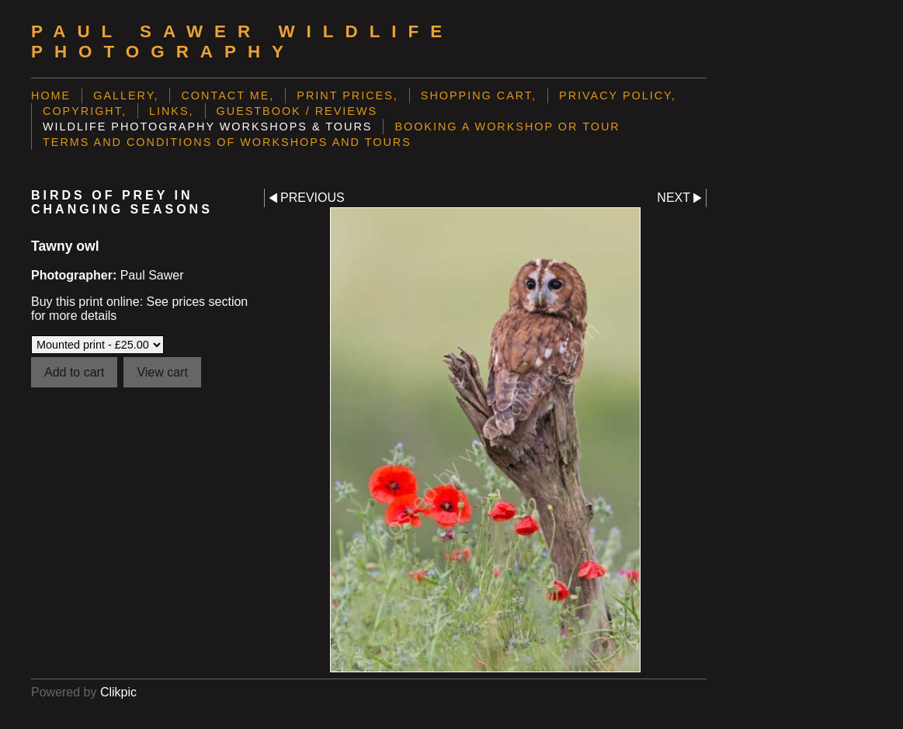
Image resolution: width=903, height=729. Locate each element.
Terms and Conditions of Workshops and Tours (227, 142)
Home (51, 95)
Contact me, (227, 95)
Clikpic (118, 692)
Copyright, (85, 111)
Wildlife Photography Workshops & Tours (207, 126)
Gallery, (125, 95)
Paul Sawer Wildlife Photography (242, 41)
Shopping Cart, (479, 95)
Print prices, (347, 95)
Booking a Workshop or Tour (507, 126)
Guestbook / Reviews (297, 111)
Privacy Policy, (617, 95)
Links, (171, 111)
